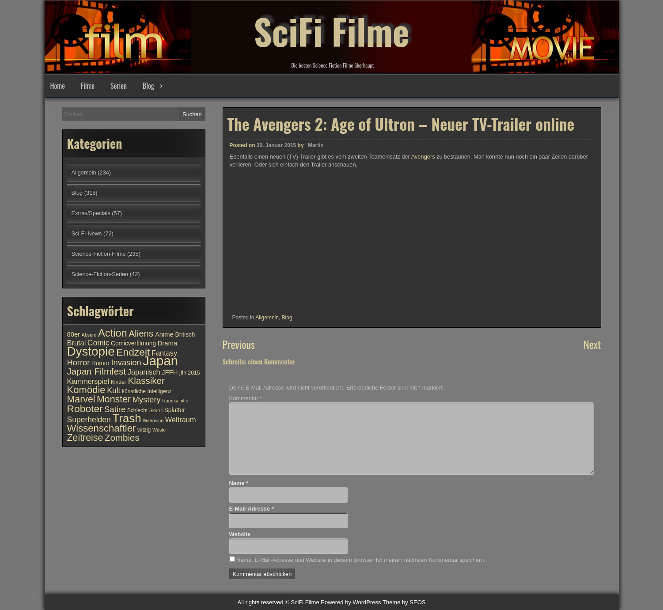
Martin (316, 145)
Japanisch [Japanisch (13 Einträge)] (144, 372)
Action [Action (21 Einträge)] (112, 333)
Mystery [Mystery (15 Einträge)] (147, 399)
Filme (88, 85)
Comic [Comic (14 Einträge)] (98, 342)
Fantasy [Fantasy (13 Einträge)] (164, 353)
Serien (118, 85)
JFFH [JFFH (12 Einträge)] (170, 372)
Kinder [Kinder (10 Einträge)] (118, 382)
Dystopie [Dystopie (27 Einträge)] (91, 351)
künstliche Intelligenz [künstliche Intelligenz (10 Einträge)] (146, 391)
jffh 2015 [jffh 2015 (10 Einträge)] (189, 373)
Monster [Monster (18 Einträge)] (114, 399)
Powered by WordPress (351, 602)
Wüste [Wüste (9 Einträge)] (159, 429)
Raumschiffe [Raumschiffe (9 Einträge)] (175, 400)
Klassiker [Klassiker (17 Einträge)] (146, 380)
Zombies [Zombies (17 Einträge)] (122, 437)
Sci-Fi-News (87, 233)
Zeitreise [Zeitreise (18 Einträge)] (85, 437)
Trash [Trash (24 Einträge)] (126, 418)
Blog (148, 85)
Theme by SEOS (404, 602)
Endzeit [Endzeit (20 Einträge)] (133, 352)
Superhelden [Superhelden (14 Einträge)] (89, 419)
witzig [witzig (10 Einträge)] (144, 430)
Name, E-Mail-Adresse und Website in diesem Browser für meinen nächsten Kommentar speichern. (360, 560)
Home (57, 85)
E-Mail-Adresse (251, 508)
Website (240, 534)
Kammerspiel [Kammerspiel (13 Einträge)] (88, 381)
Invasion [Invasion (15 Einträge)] (126, 362)
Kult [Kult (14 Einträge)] (113, 390)
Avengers (423, 156)
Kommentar (245, 398)
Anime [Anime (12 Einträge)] (164, 334)
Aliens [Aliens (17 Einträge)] (141, 333)
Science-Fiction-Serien (100, 274)
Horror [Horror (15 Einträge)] (78, 362)
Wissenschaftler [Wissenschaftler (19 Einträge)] (101, 428)
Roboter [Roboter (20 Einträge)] (85, 408)
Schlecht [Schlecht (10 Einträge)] (137, 410)
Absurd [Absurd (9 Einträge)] (89, 334)
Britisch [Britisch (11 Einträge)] (185, 334)
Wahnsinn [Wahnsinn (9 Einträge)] (153, 420)
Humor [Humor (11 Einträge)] (100, 363)
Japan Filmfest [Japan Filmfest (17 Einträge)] (96, 371)
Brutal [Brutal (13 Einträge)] (76, 343)
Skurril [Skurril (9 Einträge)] (156, 410)
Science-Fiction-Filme (99, 253)
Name (238, 483)
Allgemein (267, 317)
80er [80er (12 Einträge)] (73, 334)
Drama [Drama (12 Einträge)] (168, 343)
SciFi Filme (331, 31)
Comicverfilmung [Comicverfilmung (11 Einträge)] (133, 343)
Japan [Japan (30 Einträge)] (160, 360)
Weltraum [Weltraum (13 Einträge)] (180, 420)
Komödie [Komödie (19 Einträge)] (86, 389)
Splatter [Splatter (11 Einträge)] (174, 410)
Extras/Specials (91, 213)
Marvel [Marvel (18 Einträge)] (81, 399)
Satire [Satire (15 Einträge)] (114, 409)
